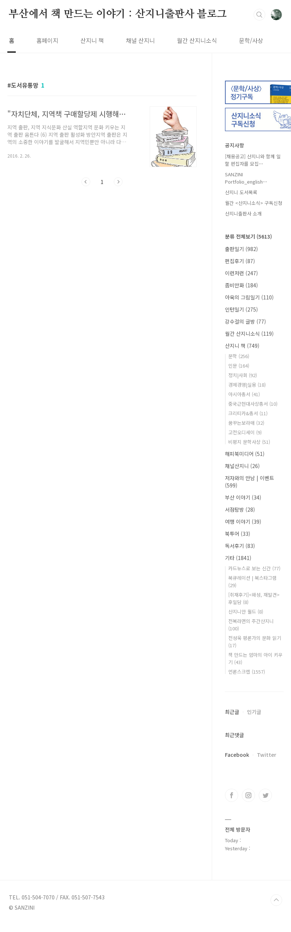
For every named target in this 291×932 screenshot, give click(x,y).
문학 (238, 356)
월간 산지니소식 (197, 40)
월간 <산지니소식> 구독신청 (253, 202)
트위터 (265, 795)
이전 (85, 181)
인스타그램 (248, 795)
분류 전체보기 (248, 236)
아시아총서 (244, 394)
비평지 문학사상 (249, 441)
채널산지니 (242, 465)
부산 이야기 (243, 497)
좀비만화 (241, 285)
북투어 (237, 533)
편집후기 (240, 261)
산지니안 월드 (245, 611)
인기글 (254, 711)
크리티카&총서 (248, 413)
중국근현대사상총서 (252, 403)
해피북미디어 (245, 453)
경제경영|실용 (247, 384)
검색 (259, 14)
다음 (118, 181)
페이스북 (231, 795)
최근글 (232, 711)
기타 (238, 557)
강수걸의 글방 (245, 321)
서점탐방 (240, 509)
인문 (238, 365)
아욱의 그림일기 (249, 297)
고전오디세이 (245, 432)
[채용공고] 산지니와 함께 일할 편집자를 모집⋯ (253, 160)
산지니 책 (92, 40)
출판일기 (241, 249)
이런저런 (241, 273)
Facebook (237, 754)
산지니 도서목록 (241, 192)
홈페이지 (47, 40)
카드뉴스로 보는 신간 (254, 568)
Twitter (266, 754)
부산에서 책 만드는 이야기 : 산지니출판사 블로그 (118, 14)
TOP (276, 900)
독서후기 (240, 545)
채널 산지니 (140, 40)
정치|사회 (242, 375)
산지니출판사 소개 (243, 213)
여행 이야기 (243, 521)
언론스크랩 (246, 671)
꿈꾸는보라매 (246, 422)
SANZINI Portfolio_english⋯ (246, 178)
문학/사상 (251, 40)
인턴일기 (241, 309)
